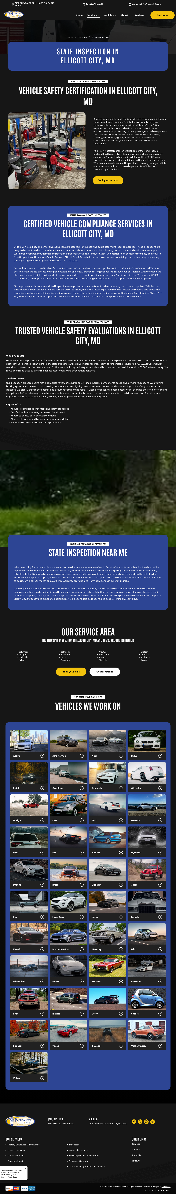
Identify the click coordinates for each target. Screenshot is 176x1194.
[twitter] (140, 1122)
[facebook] (134, 1122)
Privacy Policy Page (9, 1177)
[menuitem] (81, 15)
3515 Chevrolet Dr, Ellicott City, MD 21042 (34, 4)
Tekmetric (166, 1186)
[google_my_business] (152, 1122)
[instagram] (146, 1122)
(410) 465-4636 (94, 4)
